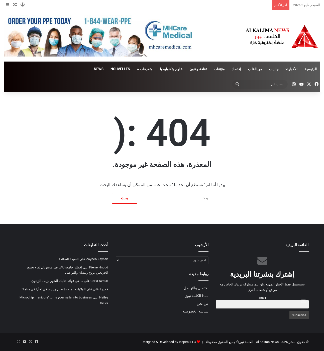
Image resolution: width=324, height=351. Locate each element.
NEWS (98, 69)
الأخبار (292, 69)
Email (262, 297)
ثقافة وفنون (197, 69)
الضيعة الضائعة (69, 259)
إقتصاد (236, 69)
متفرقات (146, 69)
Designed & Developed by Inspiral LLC (169, 342)
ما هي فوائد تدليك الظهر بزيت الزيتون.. (56, 281)
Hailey (103, 297)
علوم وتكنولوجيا (171, 69)
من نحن (202, 303)
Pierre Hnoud (98, 267)
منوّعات (219, 69)
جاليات (274, 69)
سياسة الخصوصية (195, 311)
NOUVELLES (120, 69)
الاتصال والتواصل (196, 288)
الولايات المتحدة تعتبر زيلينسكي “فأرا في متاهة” (54, 289)
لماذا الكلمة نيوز (196, 296)
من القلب (255, 69)
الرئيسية (311, 69)
